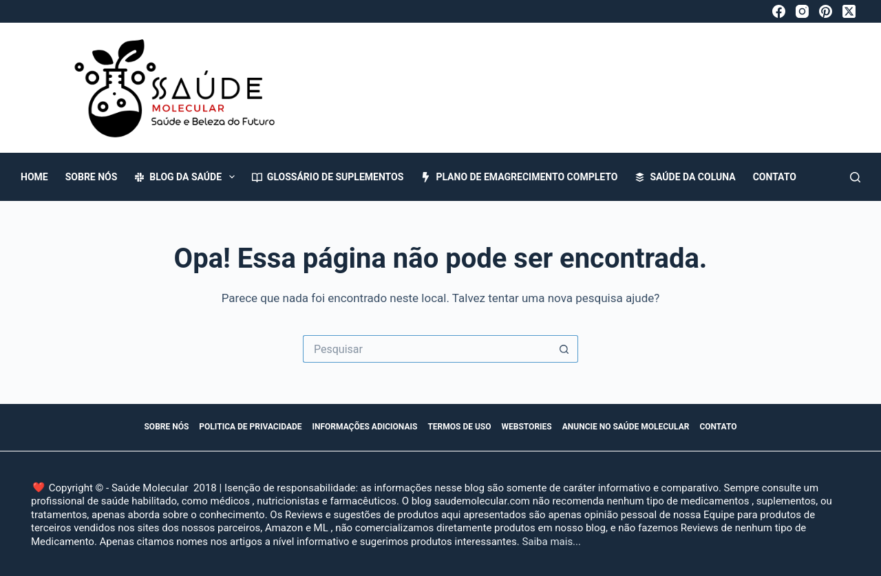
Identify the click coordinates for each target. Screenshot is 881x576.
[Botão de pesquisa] (564, 349)
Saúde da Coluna (685, 176)
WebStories (527, 426)
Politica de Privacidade (250, 426)
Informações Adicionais (365, 426)
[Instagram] (802, 11)
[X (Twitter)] (849, 11)
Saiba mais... (551, 541)
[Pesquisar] (855, 177)
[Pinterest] (825, 11)
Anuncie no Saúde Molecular (626, 426)
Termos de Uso (459, 426)
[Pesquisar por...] (427, 349)
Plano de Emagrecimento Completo (519, 176)
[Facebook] (778, 11)
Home (34, 176)
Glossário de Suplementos (328, 176)
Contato (774, 176)
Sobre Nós (91, 176)
